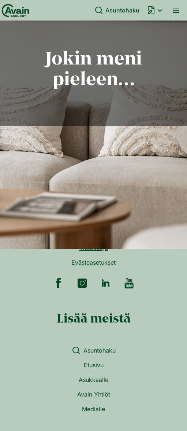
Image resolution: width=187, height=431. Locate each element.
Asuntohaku (116, 10)
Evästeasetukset (93, 262)
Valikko (176, 10)
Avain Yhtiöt (93, 394)
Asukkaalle (93, 379)
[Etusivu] (14, 10)
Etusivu (94, 365)
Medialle (93, 409)
